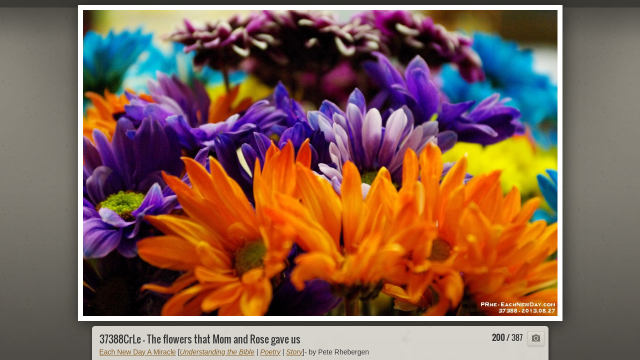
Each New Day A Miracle (138, 352)
